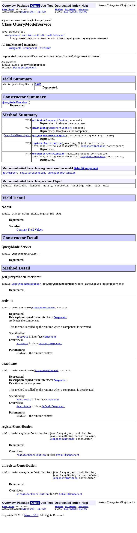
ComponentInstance (93, 152)
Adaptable (15, 48)
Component (30, 48)
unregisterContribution (48, 160)
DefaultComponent (25, 69)
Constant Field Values (29, 238)
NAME (38, 87)
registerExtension (32, 180)
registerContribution (46, 148)
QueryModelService (14, 105)
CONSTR (32, 12)
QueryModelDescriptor (17, 140)
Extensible (44, 48)
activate (38, 124)
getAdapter (9, 180)
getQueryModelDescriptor (49, 140)
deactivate (39, 132)
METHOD (42, 12)
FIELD (24, 12)
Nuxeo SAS (31, 529)
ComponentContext (57, 124)
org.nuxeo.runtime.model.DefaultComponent (36, 35)
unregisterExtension (62, 180)
